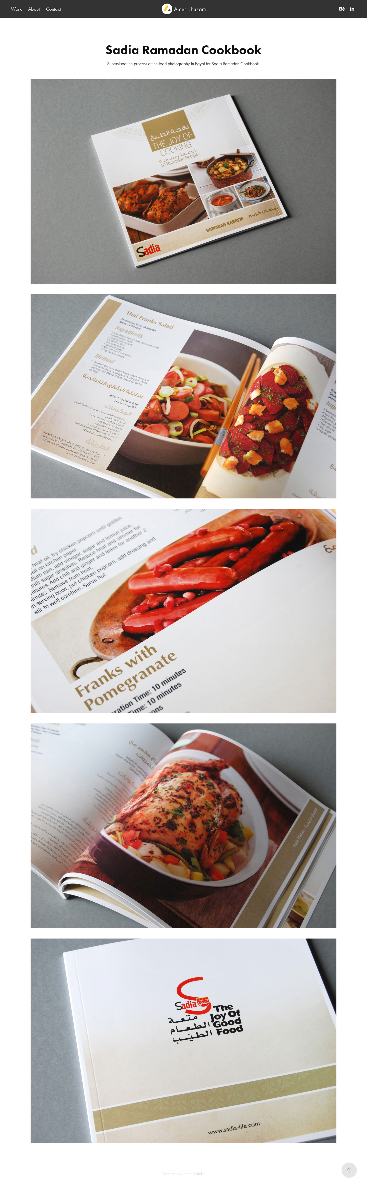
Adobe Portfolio (193, 1173)
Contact (53, 9)
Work (16, 9)
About (34, 9)
